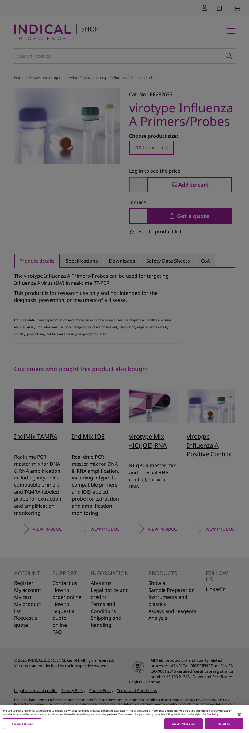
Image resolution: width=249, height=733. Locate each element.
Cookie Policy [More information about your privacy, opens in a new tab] (211, 718)
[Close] (239, 719)
